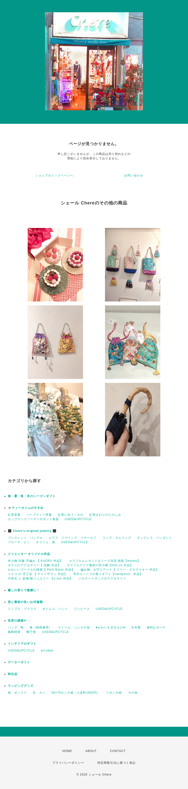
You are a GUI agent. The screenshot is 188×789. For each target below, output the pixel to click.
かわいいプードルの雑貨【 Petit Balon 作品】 (41, 569)
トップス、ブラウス (22, 609)
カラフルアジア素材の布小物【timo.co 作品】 (100, 565)
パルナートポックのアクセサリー (102, 578)
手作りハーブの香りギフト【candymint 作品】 (108, 574)
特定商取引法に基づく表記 (116, 762)
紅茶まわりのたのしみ (105, 514)
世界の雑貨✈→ (19, 620)
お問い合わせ (133, 175)
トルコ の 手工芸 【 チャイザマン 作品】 (37, 574)
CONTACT (118, 751)
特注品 (12, 674)
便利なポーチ (156, 627)
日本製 (136, 627)
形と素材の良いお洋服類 (25, 602)
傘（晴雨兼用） (41, 627)
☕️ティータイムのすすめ (26, 508)
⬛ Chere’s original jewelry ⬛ (32, 531)
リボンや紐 (114, 692)
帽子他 (31, 632)
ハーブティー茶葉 (39, 514)
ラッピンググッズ (20, 686)
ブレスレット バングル (25, 537)
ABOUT (91, 751)
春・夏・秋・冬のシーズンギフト (32, 496)
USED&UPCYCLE (78, 519)
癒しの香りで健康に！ (24, 590)
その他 (133, 692)
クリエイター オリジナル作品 (29, 554)
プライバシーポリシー (68, 762)
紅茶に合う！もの (70, 514)
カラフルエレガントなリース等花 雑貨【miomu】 (105, 561)
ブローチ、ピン (19, 542)
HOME (67, 751)
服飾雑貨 (14, 632)
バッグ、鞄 (16, 627)
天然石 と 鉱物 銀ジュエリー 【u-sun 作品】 (40, 578)
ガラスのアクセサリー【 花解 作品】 (34, 565)
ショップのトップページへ (54, 175)
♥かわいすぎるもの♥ (110, 627)
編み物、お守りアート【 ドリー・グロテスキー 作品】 (120, 569)
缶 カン (39, 692)
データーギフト (19, 662)
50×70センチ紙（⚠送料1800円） (76, 692)
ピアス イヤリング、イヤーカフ (72, 537)
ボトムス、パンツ (55, 609)
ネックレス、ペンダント (154, 537)
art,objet (47, 650)
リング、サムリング (117, 537)
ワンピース (82, 609)
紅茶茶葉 (14, 514)
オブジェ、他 (45, 542)
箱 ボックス (17, 692)
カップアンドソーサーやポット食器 (33, 519)
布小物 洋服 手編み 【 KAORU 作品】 (35, 561)
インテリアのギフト (22, 643)
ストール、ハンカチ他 (74, 627)
